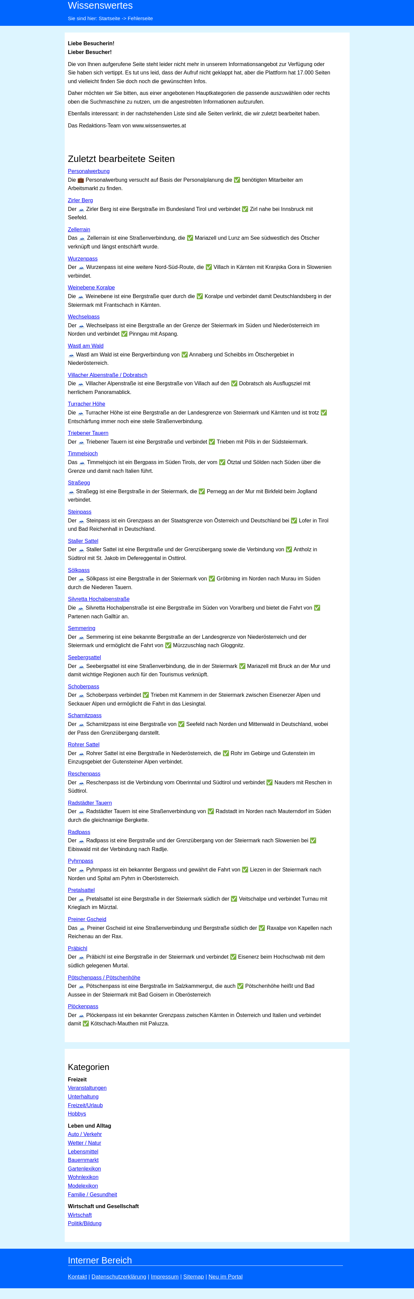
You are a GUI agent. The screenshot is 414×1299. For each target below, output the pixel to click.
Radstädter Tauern (90, 803)
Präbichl (77, 948)
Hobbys (77, 1114)
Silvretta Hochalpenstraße (99, 599)
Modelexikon (83, 1186)
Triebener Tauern (88, 433)
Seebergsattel (84, 657)
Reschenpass (84, 774)
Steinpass (80, 512)
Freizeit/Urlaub (85, 1105)
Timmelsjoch (83, 453)
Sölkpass (79, 570)
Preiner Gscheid (87, 919)
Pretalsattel (81, 890)
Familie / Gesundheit (92, 1194)
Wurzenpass (83, 259)
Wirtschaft (80, 1215)
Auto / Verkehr (85, 1134)
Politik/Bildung (85, 1223)
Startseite (109, 18)
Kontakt (77, 1277)
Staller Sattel (83, 541)
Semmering (82, 628)
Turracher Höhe (86, 404)
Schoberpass (83, 686)
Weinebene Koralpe (91, 287)
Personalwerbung (89, 171)
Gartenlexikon (84, 1169)
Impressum (165, 1277)
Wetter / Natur (84, 1143)
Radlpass (79, 832)
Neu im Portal (226, 1277)
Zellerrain (79, 229)
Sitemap (193, 1277)
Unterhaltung (83, 1096)
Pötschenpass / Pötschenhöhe (104, 977)
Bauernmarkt (83, 1160)
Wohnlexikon (83, 1177)
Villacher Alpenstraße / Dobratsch (107, 375)
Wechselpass (84, 317)
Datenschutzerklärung (119, 1277)
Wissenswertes (100, 5)
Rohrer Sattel (84, 744)
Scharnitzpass (85, 715)
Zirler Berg (80, 200)
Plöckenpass (83, 1006)
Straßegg (79, 483)
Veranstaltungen (87, 1088)
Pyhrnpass (81, 861)
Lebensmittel (83, 1151)
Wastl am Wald (86, 346)
